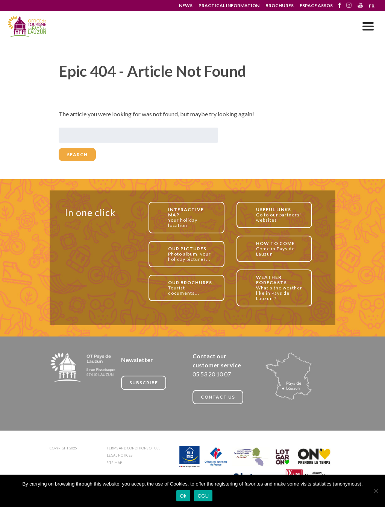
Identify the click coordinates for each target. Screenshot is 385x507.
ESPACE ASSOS (316, 5)
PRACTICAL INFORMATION (229, 5)
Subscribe (143, 382)
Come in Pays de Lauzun (280, 249)
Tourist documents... (192, 288)
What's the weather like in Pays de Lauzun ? (280, 287)
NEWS (185, 5)
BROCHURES (279, 5)
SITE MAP (114, 463)
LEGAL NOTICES (119, 455)
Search (77, 154)
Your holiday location (192, 217)
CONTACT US (218, 397)
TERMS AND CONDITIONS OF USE (134, 448)
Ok (183, 496)
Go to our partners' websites (280, 215)
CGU (203, 496)
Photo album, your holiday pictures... (192, 254)
